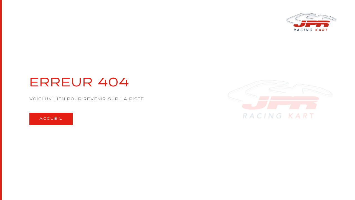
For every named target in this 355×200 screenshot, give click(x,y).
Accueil (51, 119)
